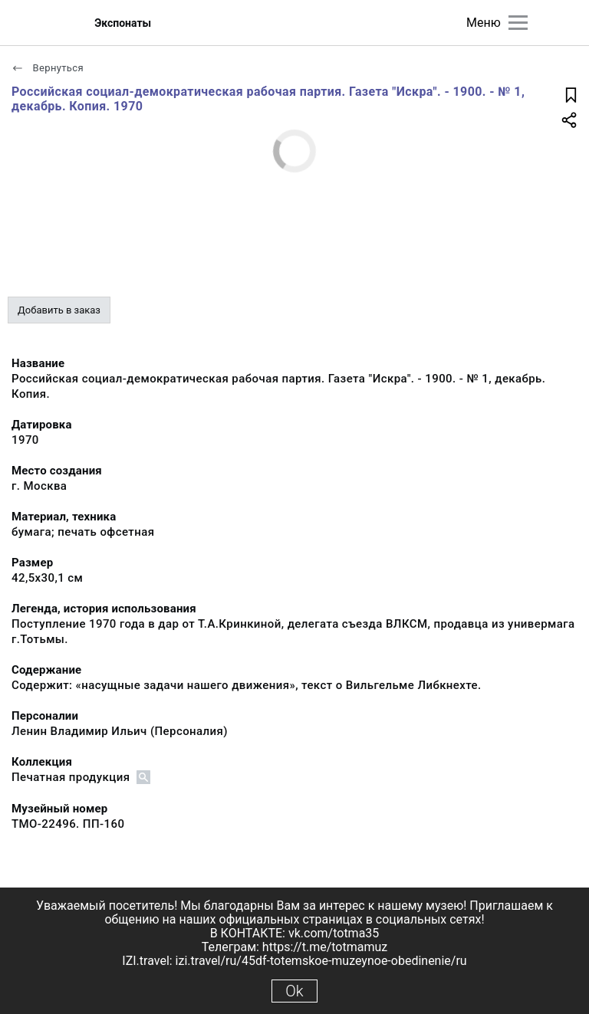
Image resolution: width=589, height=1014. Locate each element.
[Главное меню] (518, 23)
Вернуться (48, 68)
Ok (294, 991)
